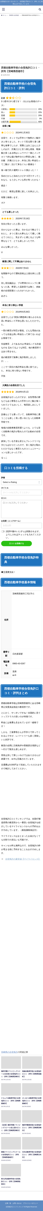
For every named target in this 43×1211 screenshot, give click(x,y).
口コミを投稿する (16, 543)
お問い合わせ (17, 1203)
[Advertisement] (21, 39)
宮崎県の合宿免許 (9, 1052)
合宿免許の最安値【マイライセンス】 (22, 859)
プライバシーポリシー (30, 1203)
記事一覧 (8, 1203)
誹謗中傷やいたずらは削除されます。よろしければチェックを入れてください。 (23, 534)
